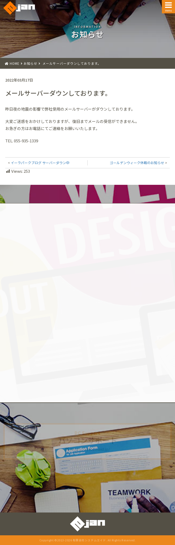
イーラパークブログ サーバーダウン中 (40, 162)
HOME (15, 63)
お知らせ (31, 63)
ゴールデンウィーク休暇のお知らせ (137, 162)
